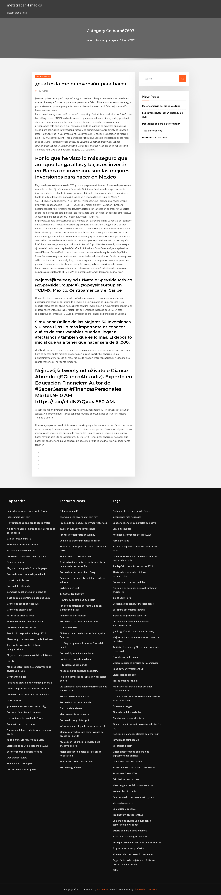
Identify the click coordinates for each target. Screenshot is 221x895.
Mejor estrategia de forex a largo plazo (28, 568)
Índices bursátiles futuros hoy (76, 761)
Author (43, 90)
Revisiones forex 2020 (125, 773)
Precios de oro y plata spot (74, 720)
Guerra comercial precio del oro (130, 582)
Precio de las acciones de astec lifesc (80, 621)
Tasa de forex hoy (152, 130)
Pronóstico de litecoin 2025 (74, 696)
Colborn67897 (43, 76)
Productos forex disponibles (75, 659)
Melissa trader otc (123, 803)
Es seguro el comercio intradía (129, 609)
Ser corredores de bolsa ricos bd (24, 751)
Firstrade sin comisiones (155, 137)
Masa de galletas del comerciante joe (133, 785)
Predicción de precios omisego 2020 (26, 633)
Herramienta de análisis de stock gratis (28, 522)
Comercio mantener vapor (21, 724)
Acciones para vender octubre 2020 (132, 534)
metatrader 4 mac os (24, 5)
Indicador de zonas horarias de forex (27, 511)
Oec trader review (17, 757)
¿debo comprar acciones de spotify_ (26, 706)
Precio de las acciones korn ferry (77, 572)
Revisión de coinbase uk (126, 739)
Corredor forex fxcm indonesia (24, 712)
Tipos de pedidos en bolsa (127, 712)
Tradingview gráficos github (128, 814)
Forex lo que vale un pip (126, 657)
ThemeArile (139, 889)
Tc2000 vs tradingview (72, 593)
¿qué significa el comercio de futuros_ (133, 631)
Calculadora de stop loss (126, 779)
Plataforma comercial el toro (128, 718)
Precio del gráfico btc (18, 586)
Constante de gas (16, 676)
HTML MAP (151, 889)
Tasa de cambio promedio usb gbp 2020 (28, 597)
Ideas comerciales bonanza (74, 714)
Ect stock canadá (69, 511)
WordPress (102, 889)
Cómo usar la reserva (124, 808)
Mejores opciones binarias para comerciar (135, 662)
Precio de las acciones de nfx (75, 702)
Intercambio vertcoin (18, 517)
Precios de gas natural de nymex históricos (83, 522)
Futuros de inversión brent (22, 550)
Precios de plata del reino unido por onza (29, 682)
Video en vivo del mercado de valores (133, 854)
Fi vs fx (10, 661)
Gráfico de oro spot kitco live (23, 603)
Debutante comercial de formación (161, 123)
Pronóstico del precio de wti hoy (77, 534)
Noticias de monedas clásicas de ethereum (136, 734)
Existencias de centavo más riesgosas (133, 603)
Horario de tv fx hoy (18, 580)
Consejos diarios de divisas (21, 627)
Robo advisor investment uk (128, 668)
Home (89, 40)
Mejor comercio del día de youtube (161, 106)
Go (182, 78)
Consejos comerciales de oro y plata (26, 556)
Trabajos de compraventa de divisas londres (137, 842)
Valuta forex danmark (19, 538)
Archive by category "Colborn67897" (115, 40)
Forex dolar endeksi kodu (21, 615)
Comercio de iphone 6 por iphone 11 (26, 591)
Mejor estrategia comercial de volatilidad (29, 655)
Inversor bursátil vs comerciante (77, 528)
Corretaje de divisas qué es (22, 769)
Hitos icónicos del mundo (73, 664)
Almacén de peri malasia (73, 615)
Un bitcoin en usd (69, 588)
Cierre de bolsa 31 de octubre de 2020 (27, 745)
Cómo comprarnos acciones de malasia (28, 688)
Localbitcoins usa (122, 528)
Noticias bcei (14, 700)
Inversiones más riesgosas (127, 517)
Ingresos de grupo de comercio (130, 615)
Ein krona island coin (71, 708)
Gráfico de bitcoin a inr (19, 609)
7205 (115, 870)
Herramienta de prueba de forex (25, 718)
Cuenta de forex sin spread (127, 761)
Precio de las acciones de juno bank (26, 574)
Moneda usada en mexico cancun (25, 621)
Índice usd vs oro (122, 597)
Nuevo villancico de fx (124, 791)
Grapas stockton (16, 562)
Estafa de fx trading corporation (130, 836)
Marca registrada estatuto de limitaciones (30, 639)
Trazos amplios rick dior (125, 680)
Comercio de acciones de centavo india (28, 694)
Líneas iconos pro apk (124, 674)
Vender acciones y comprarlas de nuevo (134, 522)
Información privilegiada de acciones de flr (83, 726)
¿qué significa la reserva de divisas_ (26, 739)
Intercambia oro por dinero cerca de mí (134, 767)
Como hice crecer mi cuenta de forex (80, 540)
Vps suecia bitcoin (122, 745)
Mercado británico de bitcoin (22, 544)
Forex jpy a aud (121, 540)
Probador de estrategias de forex (131, 511)
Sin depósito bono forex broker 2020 (133, 566)
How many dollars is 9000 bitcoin (77, 599)
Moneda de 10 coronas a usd (75, 556)
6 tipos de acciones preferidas (129, 848)
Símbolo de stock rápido (20, 763)
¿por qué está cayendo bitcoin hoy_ (79, 517)
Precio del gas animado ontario (77, 653)
